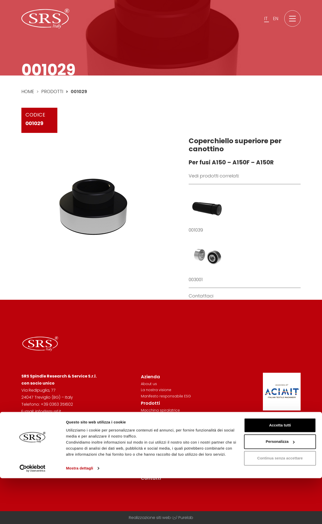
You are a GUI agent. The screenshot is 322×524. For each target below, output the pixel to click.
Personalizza (280, 487)
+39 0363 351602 (57, 404)
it (266, 20)
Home (27, 91)
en (275, 20)
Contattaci (201, 296)
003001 (196, 279)
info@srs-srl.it (48, 411)
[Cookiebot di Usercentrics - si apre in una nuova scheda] (33, 514)
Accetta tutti (280, 471)
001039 (196, 230)
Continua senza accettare (280, 504)
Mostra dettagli (79, 514)
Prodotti (52, 91)
